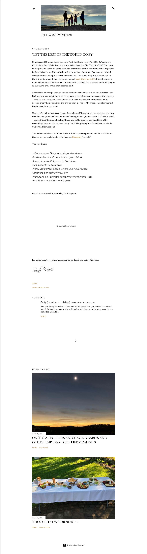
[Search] (113, 8)
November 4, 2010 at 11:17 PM (83, 302)
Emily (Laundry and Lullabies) (55, 302)
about (53, 35)
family (40, 287)
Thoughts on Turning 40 (55, 522)
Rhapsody (76, 137)
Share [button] (34, 283)
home (44, 35)
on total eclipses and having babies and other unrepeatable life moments (69, 440)
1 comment (43, 447)
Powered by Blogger (73, 545)
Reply (43, 316)
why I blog (65, 35)
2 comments (44, 527)
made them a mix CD (85, 79)
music (46, 287)
